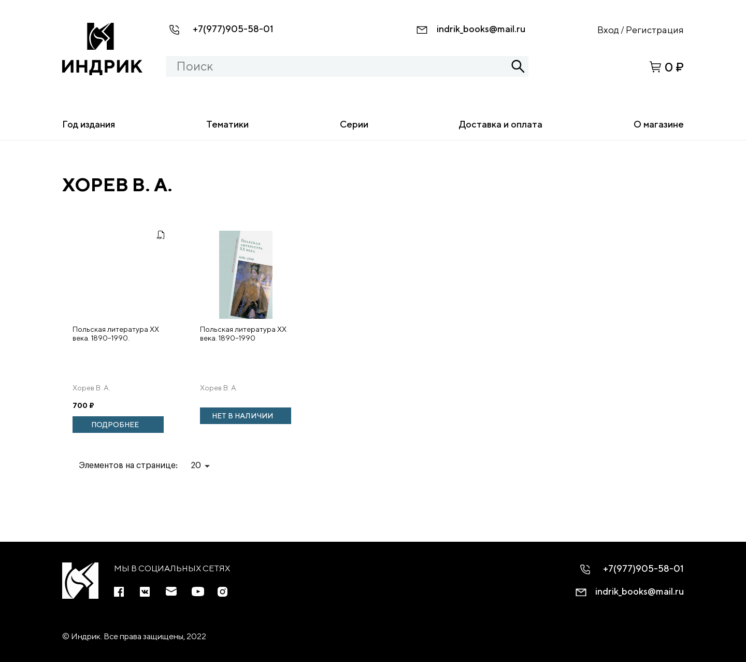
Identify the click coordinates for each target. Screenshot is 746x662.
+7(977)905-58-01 (233, 28)
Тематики (227, 124)
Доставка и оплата (500, 124)
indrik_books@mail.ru (481, 28)
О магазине (659, 124)
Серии (354, 124)
